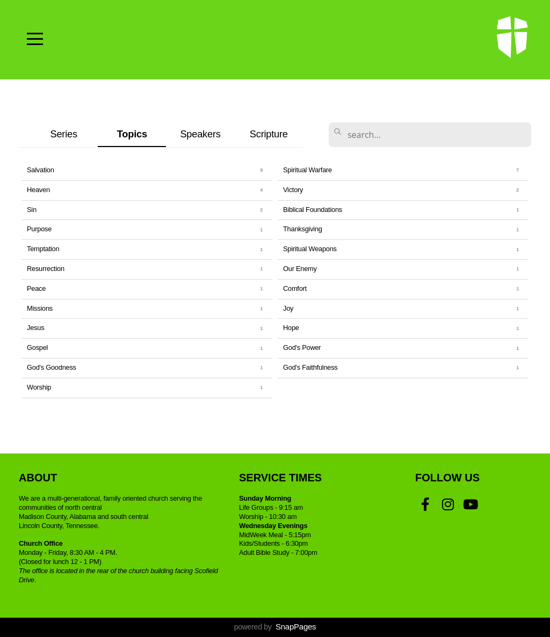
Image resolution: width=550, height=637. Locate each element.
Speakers (200, 134)
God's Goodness (51, 367)
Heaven (38, 190)
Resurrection (45, 269)
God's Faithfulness (310, 367)
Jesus (35, 328)
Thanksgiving (302, 229)
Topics (132, 134)
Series (63, 134)
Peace (36, 288)
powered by (275, 627)
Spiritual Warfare (307, 170)
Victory (293, 190)
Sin (32, 210)
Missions (40, 308)
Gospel (37, 347)
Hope (291, 328)
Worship (39, 387)
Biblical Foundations (312, 210)
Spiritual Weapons (310, 249)
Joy (288, 308)
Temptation (43, 249)
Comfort (295, 288)
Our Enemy (300, 269)
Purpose (39, 229)
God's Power (302, 347)
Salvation (40, 170)
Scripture (269, 134)
